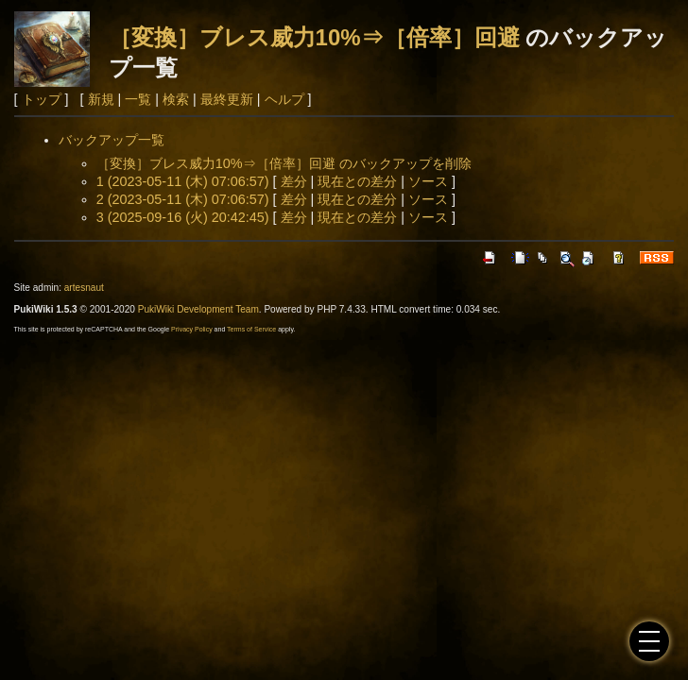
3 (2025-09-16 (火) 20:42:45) (182, 217)
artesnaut (84, 287)
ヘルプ (284, 99)
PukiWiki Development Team (198, 309)
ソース (428, 181)
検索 (176, 99)
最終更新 (226, 99)
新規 (101, 99)
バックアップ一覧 (111, 139)
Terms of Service (251, 329)
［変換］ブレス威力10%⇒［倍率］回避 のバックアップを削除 (284, 163)
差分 (294, 181)
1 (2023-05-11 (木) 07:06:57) (182, 181)
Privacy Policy (192, 329)
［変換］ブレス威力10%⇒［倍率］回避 (314, 37)
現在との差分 (357, 181)
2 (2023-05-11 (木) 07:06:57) (182, 199)
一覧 (138, 99)
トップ (41, 99)
